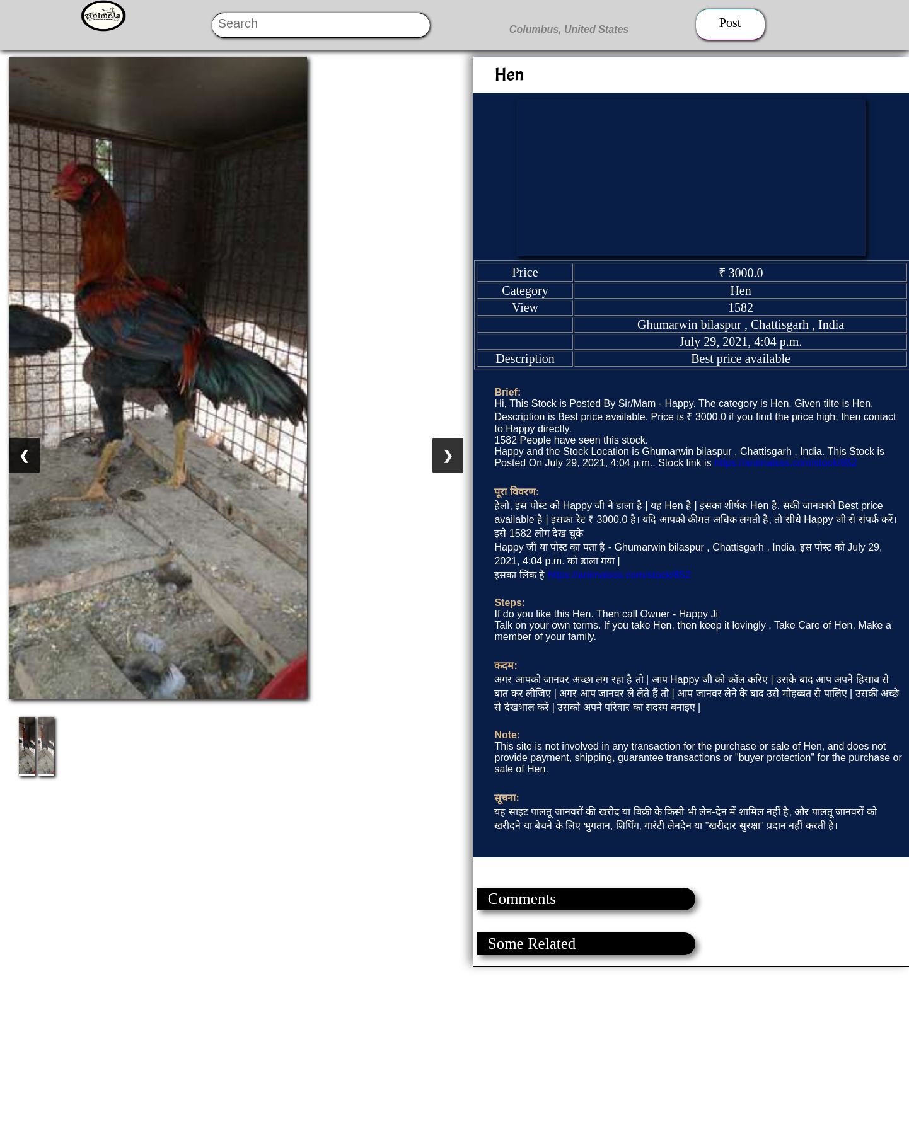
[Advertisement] (378, 1055)
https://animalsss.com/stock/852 (785, 462)
